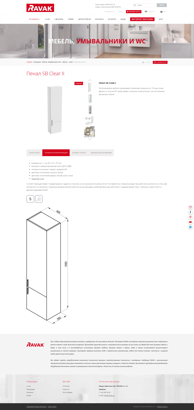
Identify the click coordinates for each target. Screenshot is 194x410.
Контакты (66, 386)
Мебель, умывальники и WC (51, 62)
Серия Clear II (34, 153)
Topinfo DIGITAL (162, 407)
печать (147, 62)
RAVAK (40, 8)
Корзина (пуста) (133, 11)
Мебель (64, 62)
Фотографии (67, 392)
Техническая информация (56, 153)
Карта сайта (52, 407)
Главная (29, 62)
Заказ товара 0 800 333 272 (105, 4)
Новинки (29, 392)
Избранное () (110, 11)
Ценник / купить (79, 153)
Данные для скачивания (101, 153)
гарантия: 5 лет (37, 178)
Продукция (37, 62)
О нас (28, 386)
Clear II (70, 62)
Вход (121, 11)
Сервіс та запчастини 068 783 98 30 (108, 7)
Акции (28, 395)
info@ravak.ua (109, 395)
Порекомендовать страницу (36, 407)
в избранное (161, 62)
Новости (66, 389)
